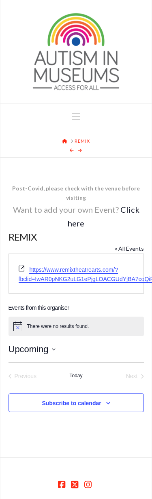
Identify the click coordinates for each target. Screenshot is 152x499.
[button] (76, 116)
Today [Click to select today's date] (75, 375)
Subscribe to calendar (71, 403)
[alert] (76, 326)
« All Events (129, 248)
